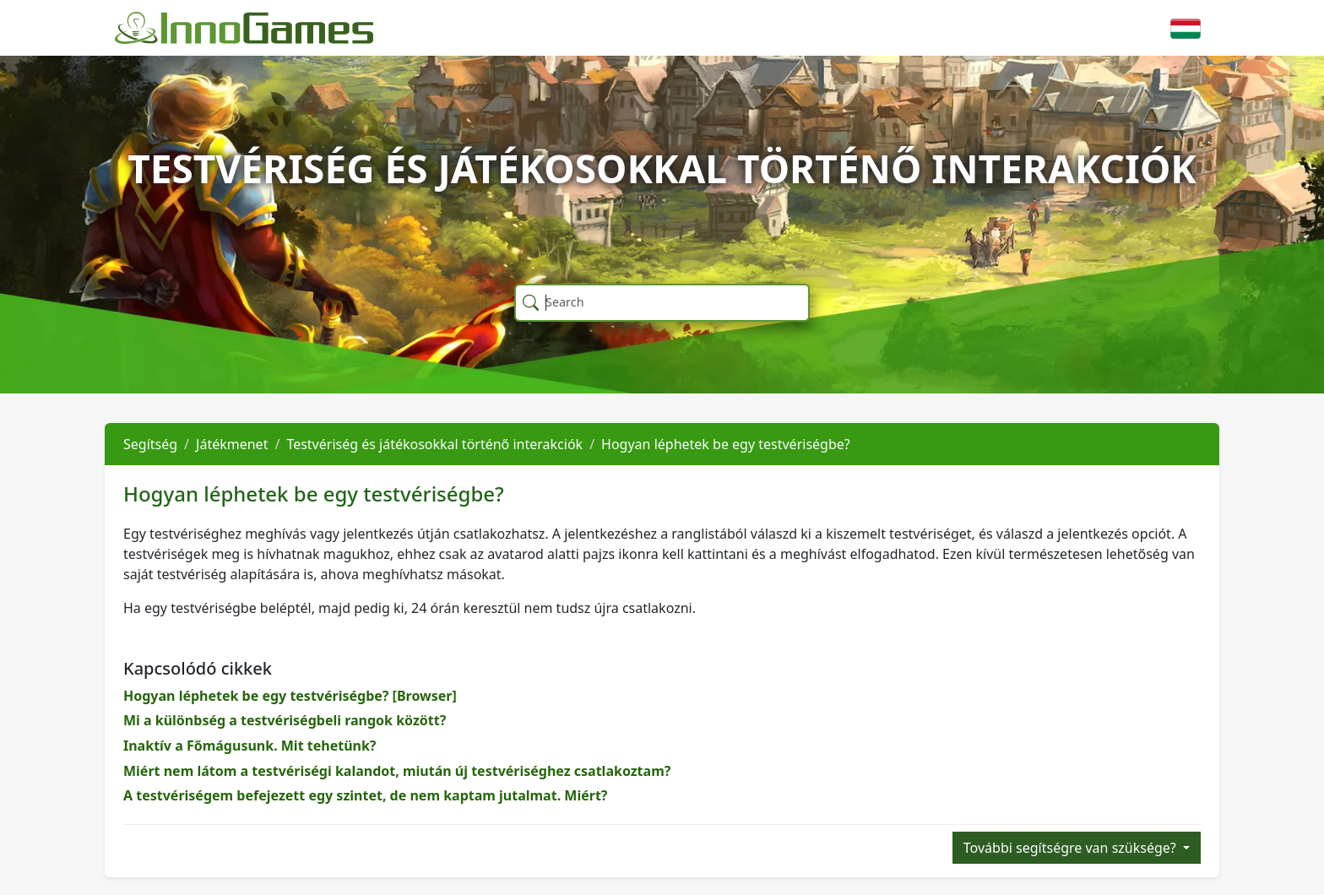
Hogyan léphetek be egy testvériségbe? (725, 444)
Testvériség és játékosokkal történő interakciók (434, 444)
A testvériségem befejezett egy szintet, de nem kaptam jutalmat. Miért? (365, 795)
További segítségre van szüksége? (1071, 847)
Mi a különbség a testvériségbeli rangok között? (284, 720)
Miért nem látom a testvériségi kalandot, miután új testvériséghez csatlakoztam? (396, 771)
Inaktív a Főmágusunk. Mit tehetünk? (250, 745)
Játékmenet (232, 444)
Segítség (150, 444)
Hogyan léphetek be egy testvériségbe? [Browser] (290, 695)
